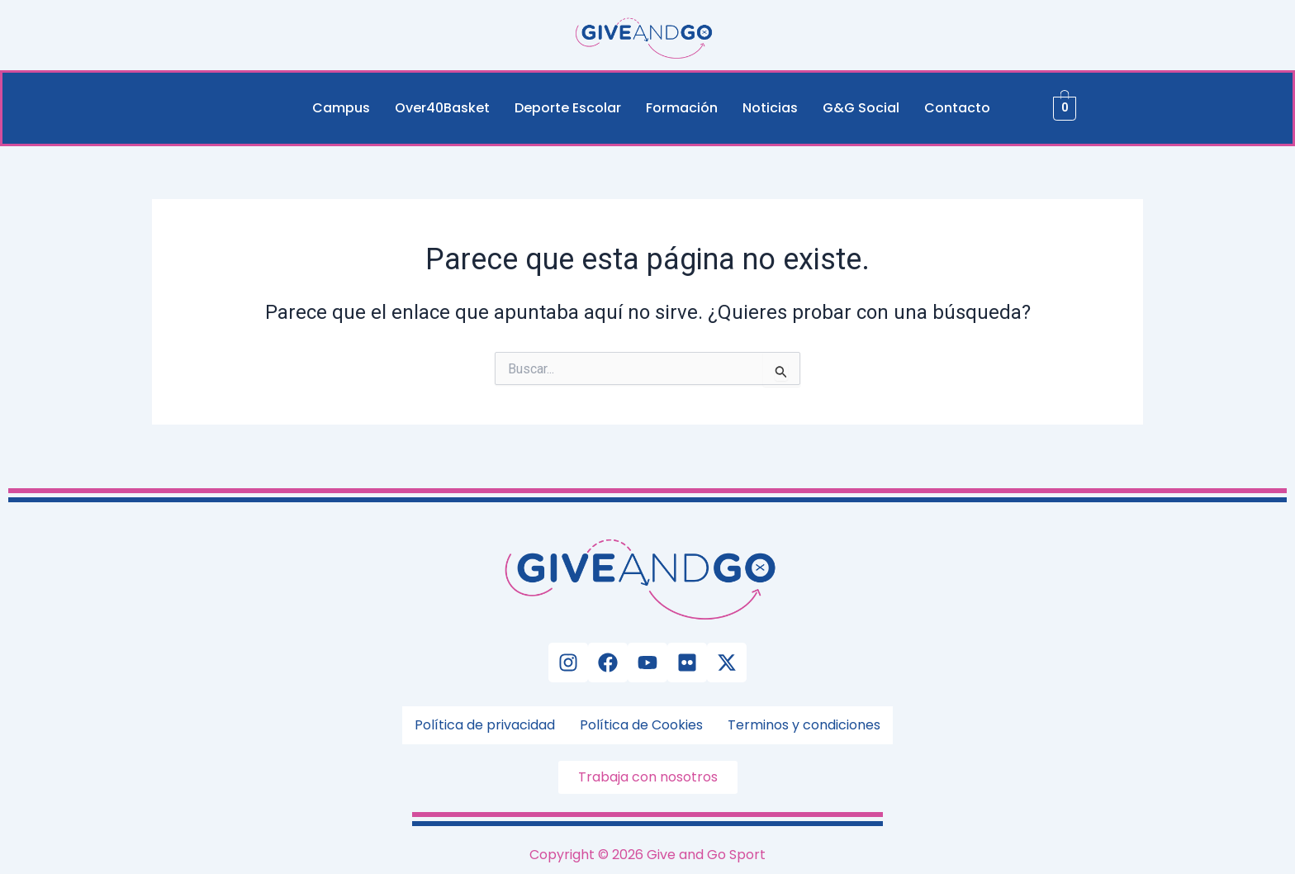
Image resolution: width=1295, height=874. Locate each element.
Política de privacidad (485, 724)
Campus (341, 107)
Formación (682, 107)
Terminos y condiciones (804, 724)
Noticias (770, 107)
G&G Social (861, 107)
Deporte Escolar (568, 107)
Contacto (957, 107)
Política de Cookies (641, 724)
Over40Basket (442, 107)
